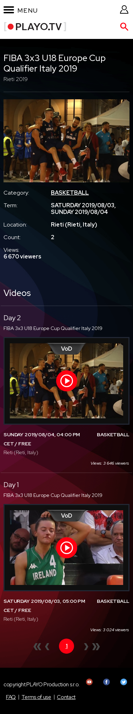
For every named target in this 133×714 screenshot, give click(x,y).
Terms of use (36, 697)
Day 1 (11, 484)
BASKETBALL (70, 192)
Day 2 (12, 317)
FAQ (11, 697)
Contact (66, 697)
